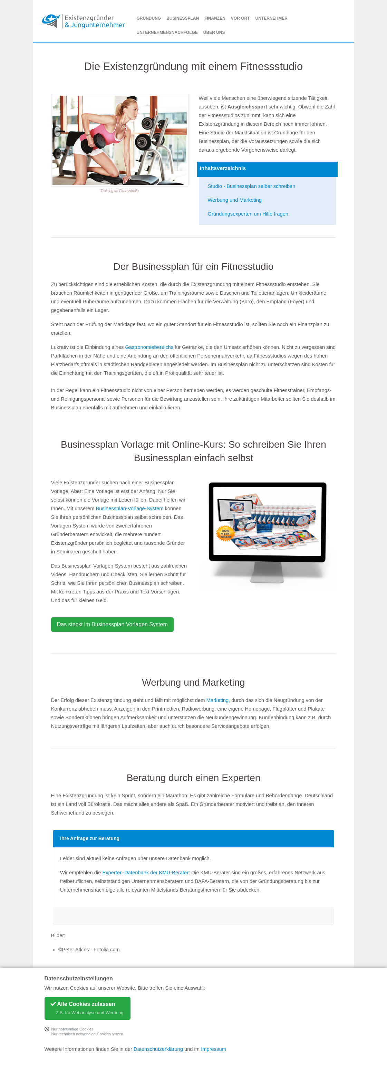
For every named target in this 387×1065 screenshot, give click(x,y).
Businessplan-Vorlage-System (130, 508)
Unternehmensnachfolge (167, 32)
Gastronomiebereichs (149, 347)
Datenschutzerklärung (158, 1049)
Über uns (214, 32)
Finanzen (214, 18)
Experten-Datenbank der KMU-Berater (145, 872)
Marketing (217, 700)
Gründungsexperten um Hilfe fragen (248, 214)
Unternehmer (271, 18)
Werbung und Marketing (235, 200)
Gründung (149, 18)
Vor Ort (240, 18)
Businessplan (182, 18)
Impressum (213, 1049)
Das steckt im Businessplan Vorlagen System (112, 624)
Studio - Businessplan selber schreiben (252, 186)
